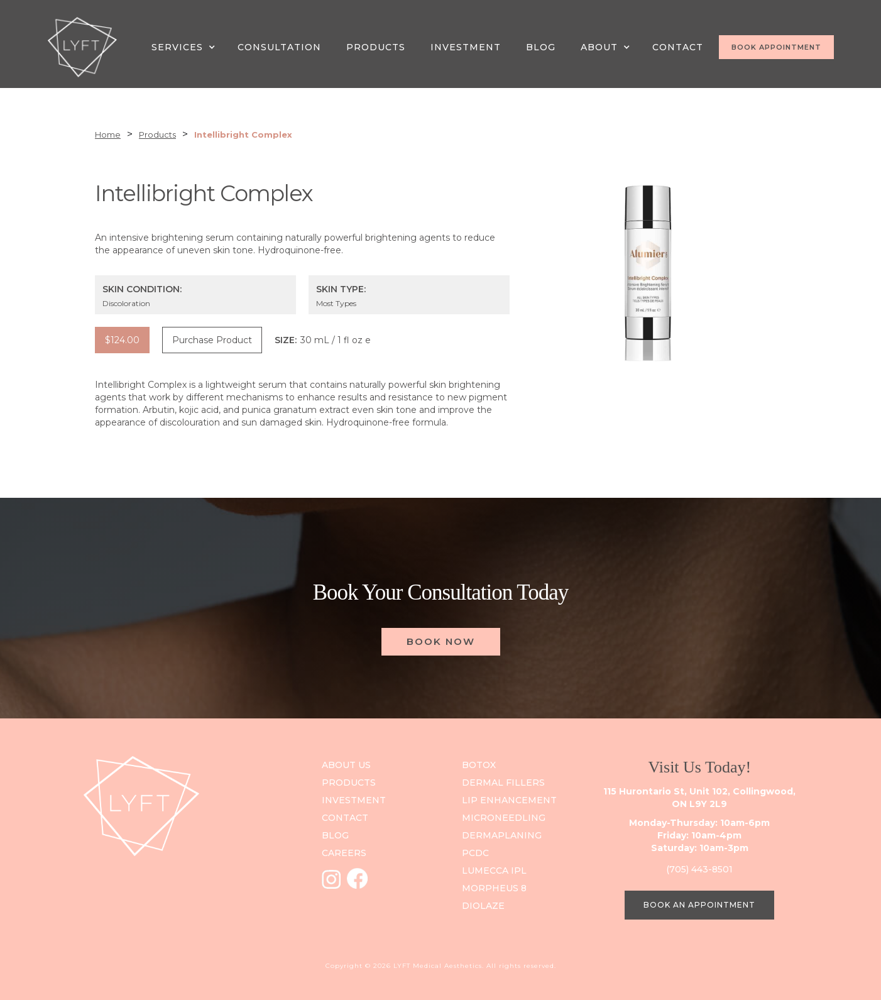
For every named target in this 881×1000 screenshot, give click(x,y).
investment (354, 800)
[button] (185, 47)
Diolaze (483, 905)
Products (157, 134)
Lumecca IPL (494, 870)
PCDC (475, 853)
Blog (540, 47)
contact (345, 817)
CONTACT (677, 47)
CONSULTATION (279, 47)
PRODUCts (349, 782)
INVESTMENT (465, 47)
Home (108, 134)
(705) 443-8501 (699, 869)
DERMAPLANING (502, 835)
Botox (479, 765)
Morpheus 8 (494, 888)
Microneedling (503, 817)
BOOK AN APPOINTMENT (699, 904)
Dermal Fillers (503, 782)
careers (344, 853)
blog (335, 835)
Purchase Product (212, 340)
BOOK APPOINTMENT (776, 47)
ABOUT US (346, 765)
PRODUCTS (375, 47)
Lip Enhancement (509, 800)
